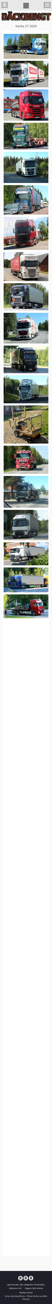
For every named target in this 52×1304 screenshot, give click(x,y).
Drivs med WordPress (15, 1296)
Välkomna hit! (15, 1288)
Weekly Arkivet (26, 1292)
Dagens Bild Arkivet (34, 1288)
